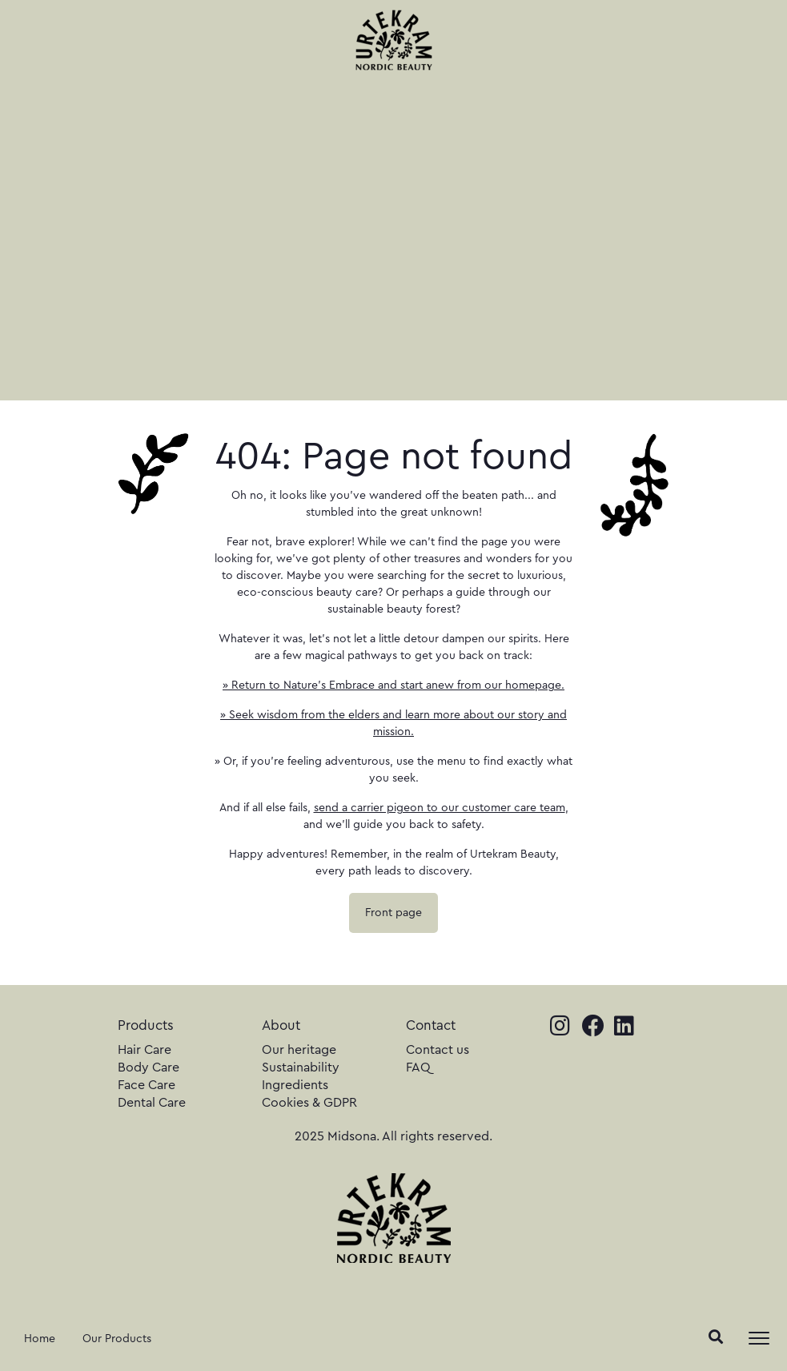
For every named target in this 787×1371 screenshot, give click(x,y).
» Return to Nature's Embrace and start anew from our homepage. (393, 685)
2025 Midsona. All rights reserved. (393, 1136)
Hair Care (144, 1049)
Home (39, 1339)
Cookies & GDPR (309, 1102)
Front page (393, 913)
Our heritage (299, 1049)
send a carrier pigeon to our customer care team (439, 808)
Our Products (116, 1339)
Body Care (148, 1067)
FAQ (418, 1067)
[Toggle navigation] (759, 1338)
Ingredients (295, 1085)
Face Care (146, 1085)
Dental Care (152, 1102)
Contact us (437, 1049)
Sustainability (300, 1067)
